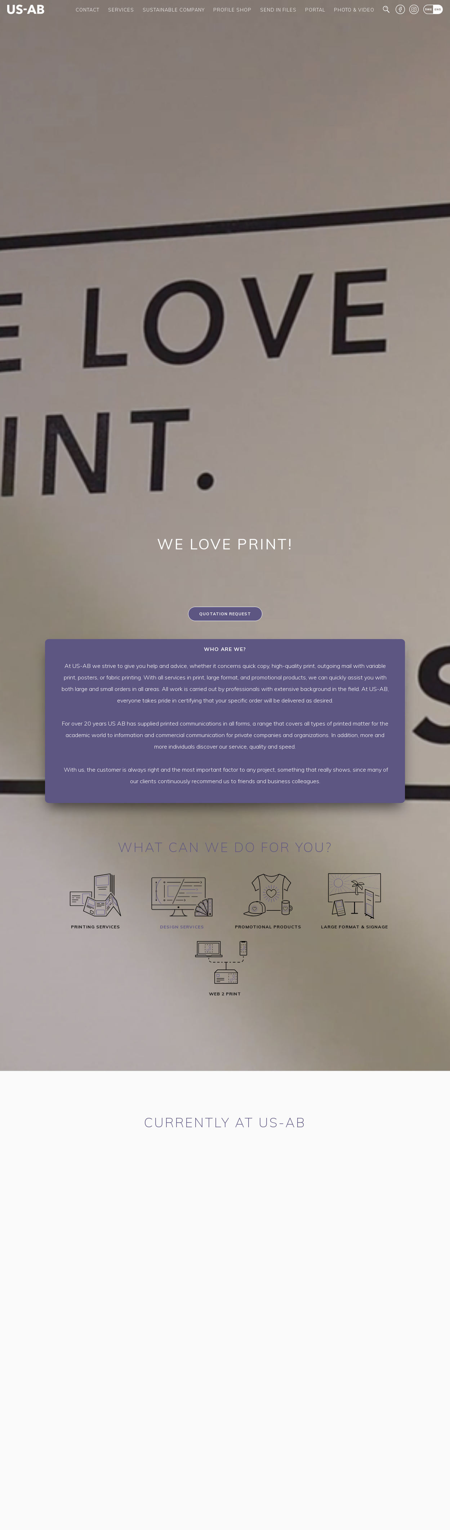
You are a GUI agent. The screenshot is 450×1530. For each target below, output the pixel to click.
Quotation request (225, 613)
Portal (315, 10)
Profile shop (232, 10)
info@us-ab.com (188, 1273)
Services (121, 10)
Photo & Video (354, 10)
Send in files (278, 10)
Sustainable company (174, 10)
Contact (87, 10)
